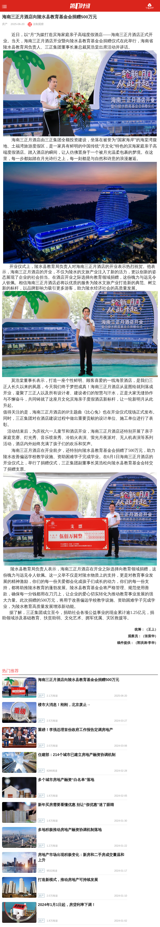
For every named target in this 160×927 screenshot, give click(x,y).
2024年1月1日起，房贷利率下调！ (66, 905)
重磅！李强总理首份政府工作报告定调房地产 (75, 730)
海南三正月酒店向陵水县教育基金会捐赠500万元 (78, 680)
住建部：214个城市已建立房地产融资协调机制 (76, 755)
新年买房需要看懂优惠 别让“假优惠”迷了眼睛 (76, 805)
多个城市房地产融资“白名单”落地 (66, 780)
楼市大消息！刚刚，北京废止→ (64, 705)
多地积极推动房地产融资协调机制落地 (70, 830)
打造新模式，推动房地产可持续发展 (68, 880)
